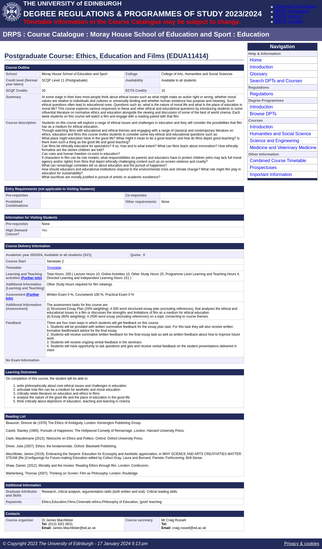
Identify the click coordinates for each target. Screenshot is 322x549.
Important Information (271, 174)
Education (253, 34)
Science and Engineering (274, 140)
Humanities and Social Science (280, 133)
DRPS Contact (288, 21)
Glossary (258, 74)
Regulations (261, 93)
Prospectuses (263, 167)
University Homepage (295, 6)
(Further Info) (31, 278)
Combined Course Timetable (278, 160)
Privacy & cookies (301, 543)
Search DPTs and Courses (276, 80)
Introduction (261, 67)
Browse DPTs (263, 113)
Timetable (54, 268)
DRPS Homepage (291, 11)
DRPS (12, 34)
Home (256, 60)
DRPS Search (288, 16)
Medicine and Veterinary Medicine (283, 147)
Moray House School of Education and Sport (160, 34)
